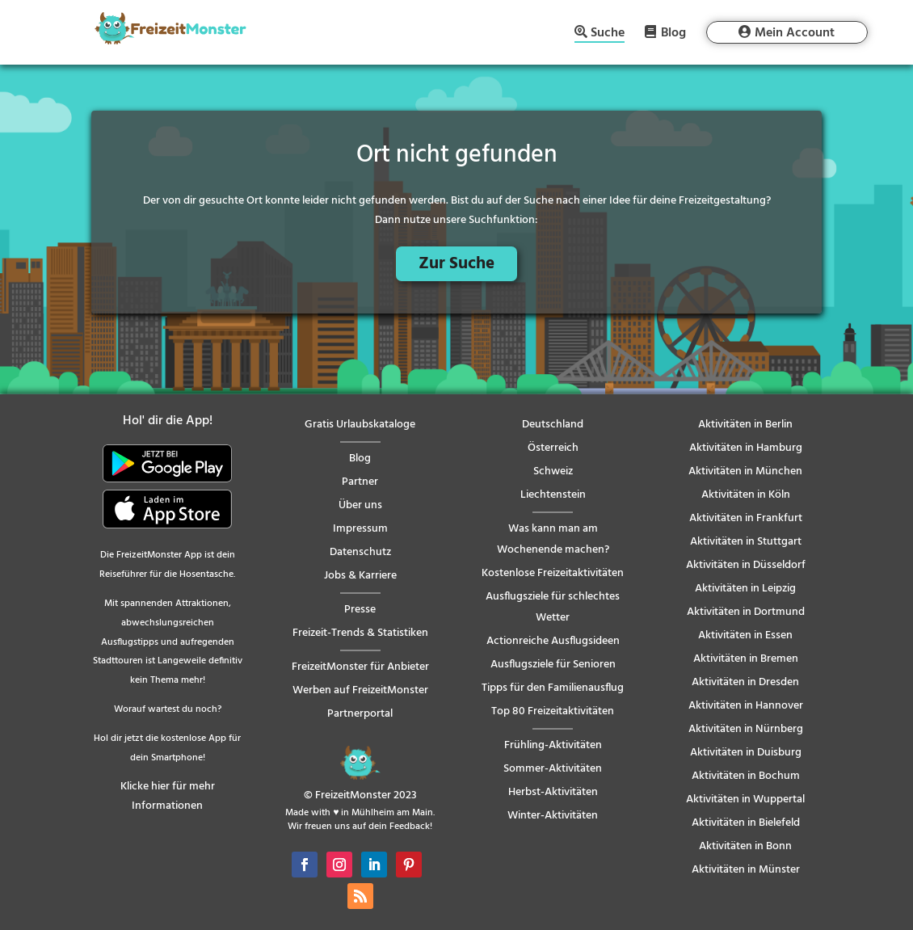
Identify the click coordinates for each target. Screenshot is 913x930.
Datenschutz (360, 552)
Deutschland (552, 424)
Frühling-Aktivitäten (553, 745)
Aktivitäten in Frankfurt (745, 518)
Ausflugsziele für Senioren (553, 664)
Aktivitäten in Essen (745, 635)
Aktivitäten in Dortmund (746, 612)
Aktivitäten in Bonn (745, 846)
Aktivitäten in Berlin (745, 424)
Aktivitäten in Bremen (745, 659)
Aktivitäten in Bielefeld (746, 823)
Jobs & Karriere (360, 575)
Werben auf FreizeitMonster (360, 690)
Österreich (553, 448)
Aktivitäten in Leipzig (745, 588)
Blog (673, 32)
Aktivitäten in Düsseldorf (746, 565)
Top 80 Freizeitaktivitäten (552, 711)
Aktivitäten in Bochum (746, 776)
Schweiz (553, 471)
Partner (360, 482)
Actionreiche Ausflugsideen (553, 641)
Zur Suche (456, 263)
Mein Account (795, 33)
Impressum (360, 529)
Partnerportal (360, 714)
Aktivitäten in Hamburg (745, 448)
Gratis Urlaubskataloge (360, 424)
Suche (608, 34)
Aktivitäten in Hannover (745, 705)
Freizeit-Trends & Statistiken (360, 633)
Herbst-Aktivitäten (553, 792)
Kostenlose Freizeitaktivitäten (553, 573)
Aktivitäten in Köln (745, 495)
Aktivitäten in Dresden (745, 682)
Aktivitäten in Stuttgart (746, 541)
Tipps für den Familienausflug (553, 688)
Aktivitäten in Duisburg (746, 752)
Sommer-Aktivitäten (552, 769)
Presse (360, 609)
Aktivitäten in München (745, 471)
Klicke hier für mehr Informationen (167, 796)
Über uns (360, 505)
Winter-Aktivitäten (552, 815)
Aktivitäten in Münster (746, 870)
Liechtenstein (553, 495)
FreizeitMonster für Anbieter (360, 667)
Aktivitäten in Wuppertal (745, 799)
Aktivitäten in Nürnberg (745, 729)
